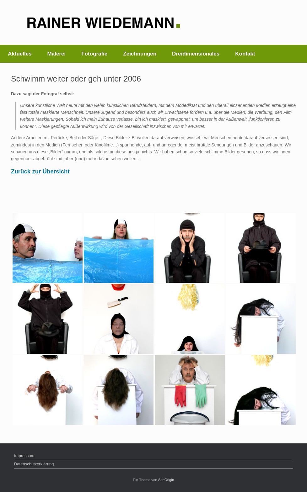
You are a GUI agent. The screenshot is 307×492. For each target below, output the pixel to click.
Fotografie (94, 54)
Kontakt (245, 54)
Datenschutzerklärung (34, 464)
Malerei (56, 54)
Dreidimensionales (195, 54)
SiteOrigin (166, 480)
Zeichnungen (139, 54)
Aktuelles (20, 54)
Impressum (24, 455)
